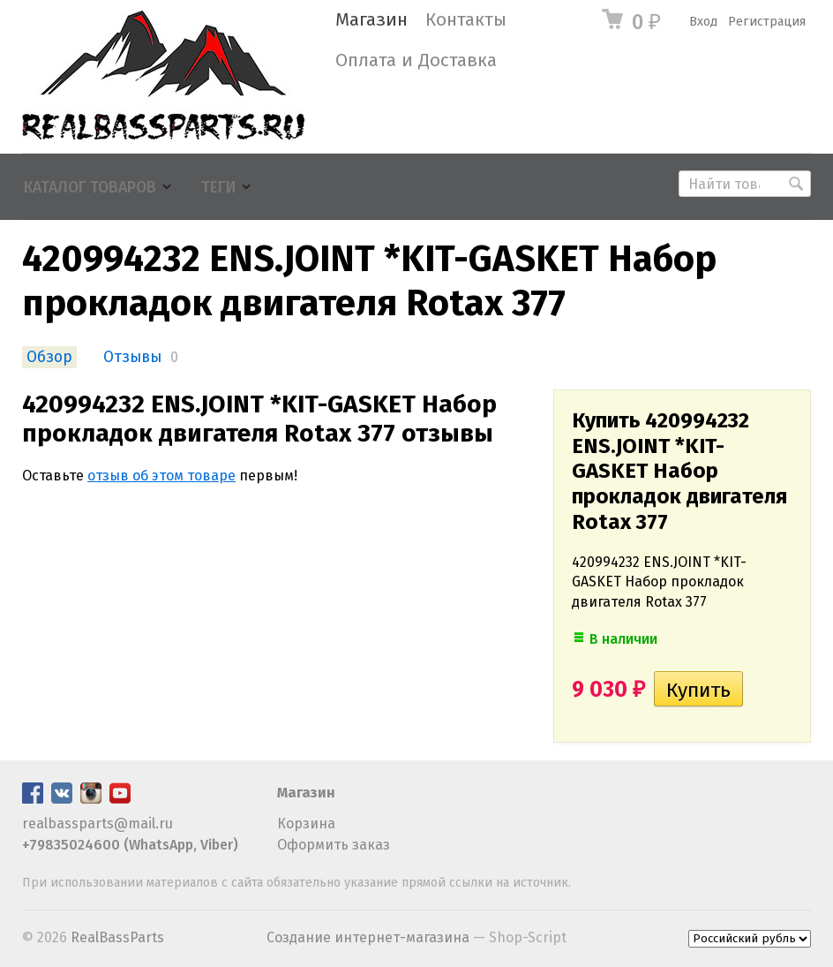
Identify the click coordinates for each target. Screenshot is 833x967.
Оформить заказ (333, 844)
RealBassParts (117, 937)
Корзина (306, 823)
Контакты (466, 20)
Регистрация (767, 21)
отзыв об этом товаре (161, 475)
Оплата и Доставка (416, 60)
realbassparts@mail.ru (97, 823)
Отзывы (132, 357)
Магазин (371, 20)
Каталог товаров (90, 187)
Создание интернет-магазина (367, 937)
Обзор (49, 357)
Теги (218, 187)
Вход (703, 21)
